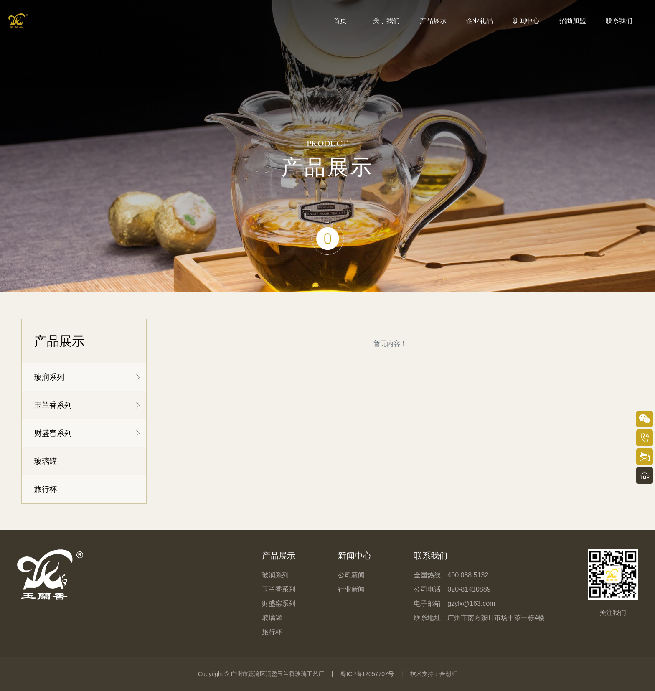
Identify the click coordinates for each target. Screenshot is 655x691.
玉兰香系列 (53, 405)
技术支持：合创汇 (433, 674)
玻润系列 (49, 377)
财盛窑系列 (53, 433)
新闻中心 (354, 555)
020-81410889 (468, 589)
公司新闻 (351, 575)
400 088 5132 (467, 575)
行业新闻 (351, 589)
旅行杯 (45, 489)
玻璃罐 (45, 461)
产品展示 (278, 555)
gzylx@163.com (471, 603)
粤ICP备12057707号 (367, 674)
